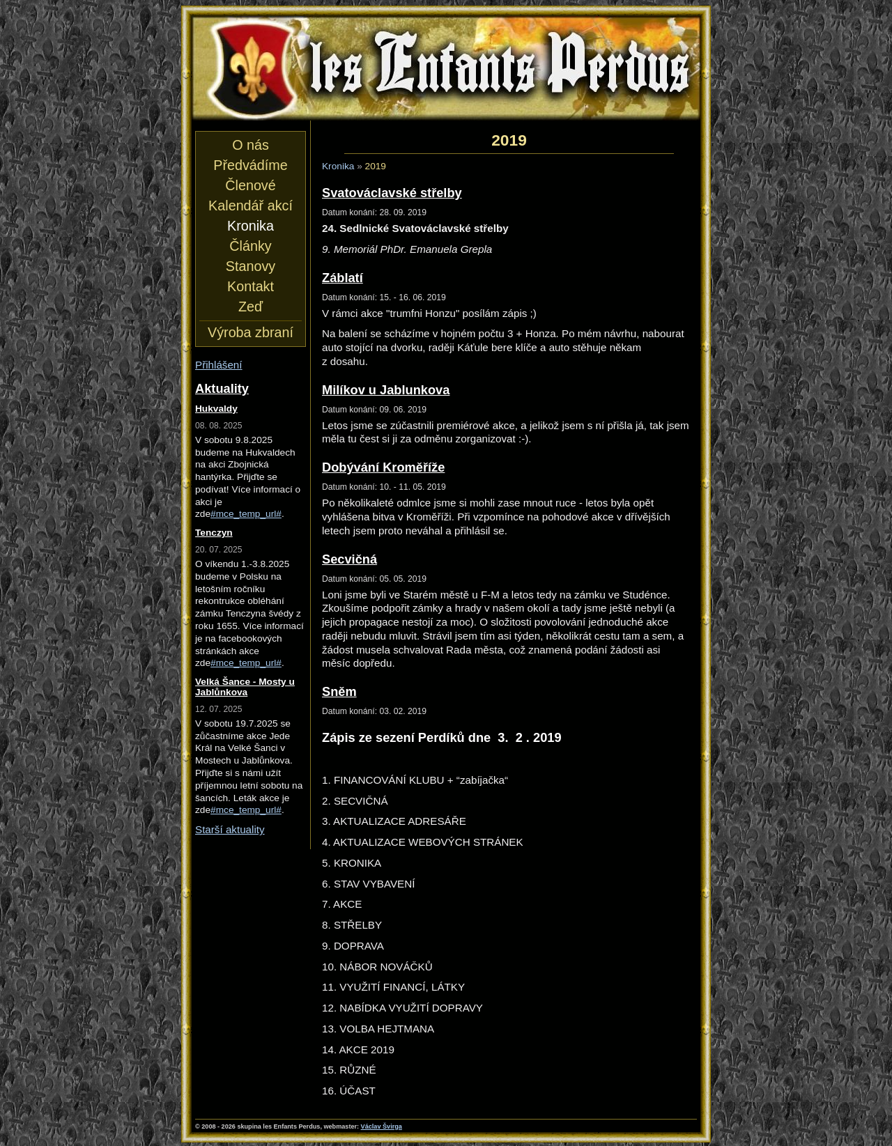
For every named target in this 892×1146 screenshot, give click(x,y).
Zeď (250, 306)
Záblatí (342, 277)
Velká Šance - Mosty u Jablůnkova (245, 686)
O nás (250, 145)
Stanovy (250, 266)
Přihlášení (219, 365)
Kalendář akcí (250, 205)
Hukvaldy (216, 408)
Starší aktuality (230, 829)
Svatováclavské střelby (392, 192)
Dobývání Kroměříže (383, 467)
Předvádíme (250, 165)
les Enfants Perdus (446, 68)
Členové (250, 185)
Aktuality (222, 388)
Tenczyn (214, 532)
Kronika (338, 166)
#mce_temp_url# (246, 514)
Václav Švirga (381, 1126)
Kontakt (250, 286)
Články (250, 246)
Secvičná (349, 559)
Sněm (339, 691)
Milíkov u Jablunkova (385, 389)
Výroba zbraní (250, 332)
